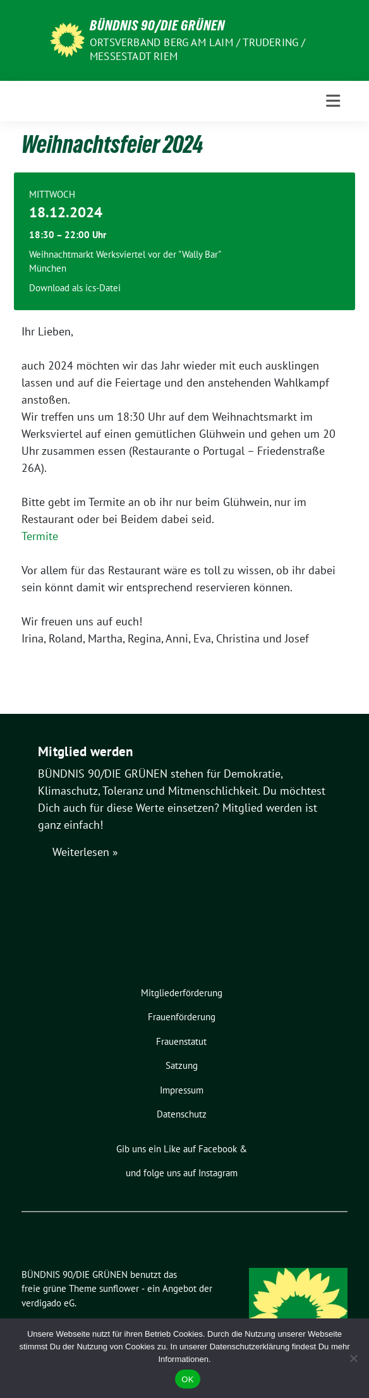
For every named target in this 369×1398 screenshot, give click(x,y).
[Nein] (353, 1358)
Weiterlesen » (85, 852)
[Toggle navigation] (333, 101)
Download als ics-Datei (75, 288)
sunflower (119, 1288)
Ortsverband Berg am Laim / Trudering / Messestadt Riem (198, 49)
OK (187, 1379)
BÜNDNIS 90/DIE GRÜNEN (157, 25)
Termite (39, 536)
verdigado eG (48, 1303)
